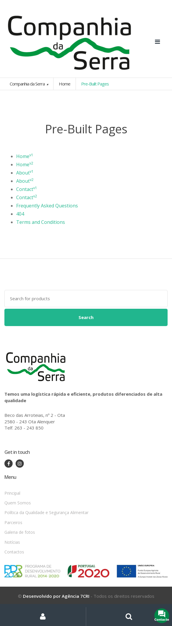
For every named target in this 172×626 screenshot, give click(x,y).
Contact (26, 189)
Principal (12, 493)
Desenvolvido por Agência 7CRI (56, 596)
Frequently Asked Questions (47, 205)
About (25, 172)
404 (20, 214)
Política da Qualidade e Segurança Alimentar (46, 512)
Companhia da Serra (28, 84)
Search (86, 317)
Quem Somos (17, 503)
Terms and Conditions (40, 222)
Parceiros (13, 522)
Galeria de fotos (19, 532)
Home (64, 84)
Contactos (14, 552)
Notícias (12, 542)
